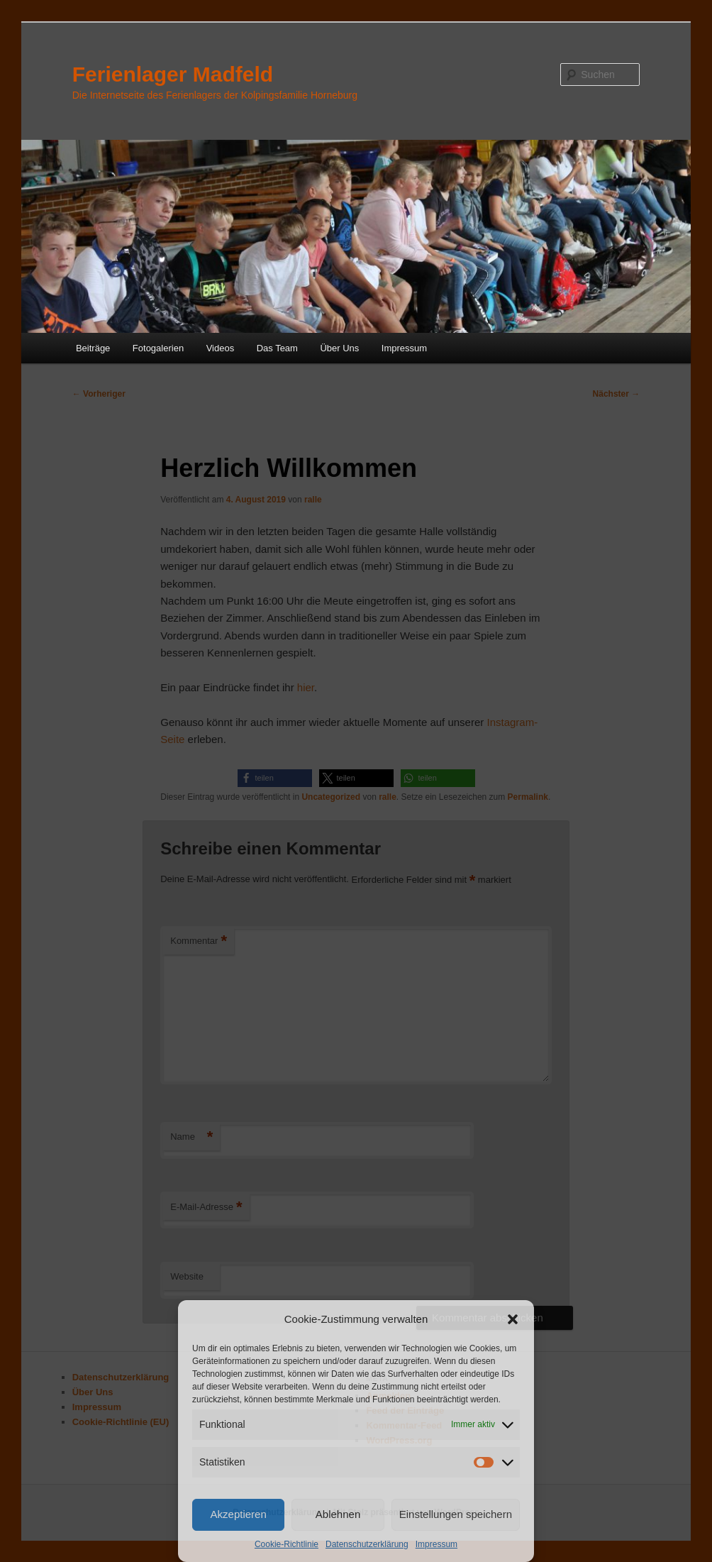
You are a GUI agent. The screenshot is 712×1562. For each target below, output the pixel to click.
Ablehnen (338, 1514)
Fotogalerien (158, 348)
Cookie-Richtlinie (286, 1544)
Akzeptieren (239, 1514)
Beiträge (93, 348)
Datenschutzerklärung (367, 1544)
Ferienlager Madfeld (172, 74)
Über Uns (339, 348)
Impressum (436, 1544)
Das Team (277, 348)
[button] (513, 1319)
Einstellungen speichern (455, 1514)
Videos (220, 348)
